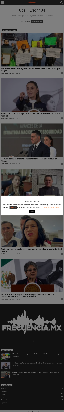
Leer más (13, 207)
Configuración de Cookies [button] (51, 207)
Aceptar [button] (32, 211)
